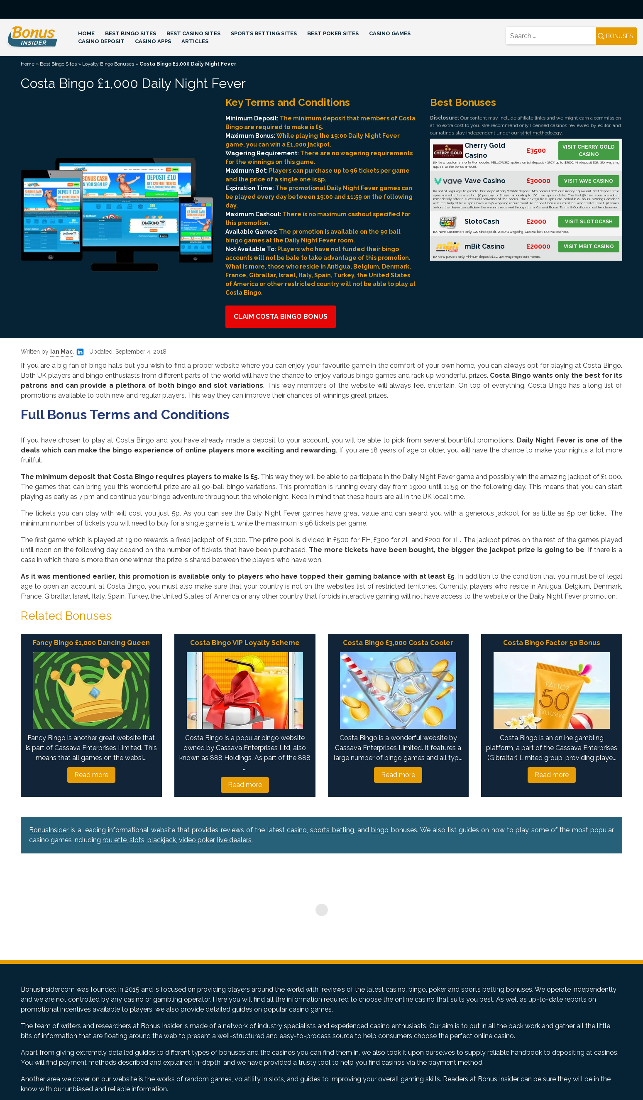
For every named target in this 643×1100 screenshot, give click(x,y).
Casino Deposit (101, 41)
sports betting (332, 830)
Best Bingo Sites (130, 33)
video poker (196, 840)
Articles (194, 41)
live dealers (234, 840)
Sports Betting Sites (264, 33)
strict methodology (541, 133)
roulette (115, 840)
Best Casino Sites (193, 33)
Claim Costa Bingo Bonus (281, 316)
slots (137, 840)
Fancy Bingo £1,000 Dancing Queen (91, 643)
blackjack (161, 840)
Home (86, 33)
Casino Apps (153, 41)
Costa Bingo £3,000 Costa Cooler (398, 643)
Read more (91, 775)
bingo (380, 830)
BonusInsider (48, 830)
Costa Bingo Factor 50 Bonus (551, 643)
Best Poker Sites (333, 33)
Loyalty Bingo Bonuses (108, 64)
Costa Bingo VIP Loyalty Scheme (245, 643)
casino (297, 830)
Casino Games (390, 33)
